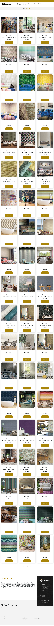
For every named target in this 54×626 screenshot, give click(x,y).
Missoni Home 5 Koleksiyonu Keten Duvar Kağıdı (27, 180)
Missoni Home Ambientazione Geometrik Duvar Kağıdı (45, 382)
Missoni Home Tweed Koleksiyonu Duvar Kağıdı (27, 324)
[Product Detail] (9, 17)
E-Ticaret (25, 625)
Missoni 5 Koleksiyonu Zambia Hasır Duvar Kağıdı (27, 123)
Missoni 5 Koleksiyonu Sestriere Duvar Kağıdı (45, 123)
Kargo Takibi (25, 619)
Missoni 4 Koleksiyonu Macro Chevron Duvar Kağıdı (9, 296)
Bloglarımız (37, 615)
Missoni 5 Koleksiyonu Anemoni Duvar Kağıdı (45, 94)
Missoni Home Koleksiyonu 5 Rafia (9, 180)
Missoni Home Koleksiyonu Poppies (27, 152)
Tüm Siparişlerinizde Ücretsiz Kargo (27, 0)
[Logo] (7, 4)
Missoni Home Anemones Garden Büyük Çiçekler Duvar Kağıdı (45, 497)
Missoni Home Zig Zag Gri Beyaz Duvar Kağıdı (27, 497)
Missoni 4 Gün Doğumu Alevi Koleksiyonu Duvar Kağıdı (45, 238)
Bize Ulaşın (48, 616)
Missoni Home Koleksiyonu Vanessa (45, 152)
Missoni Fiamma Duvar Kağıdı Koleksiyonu (9, 353)
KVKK (37, 620)
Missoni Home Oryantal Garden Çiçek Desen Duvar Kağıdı (27, 468)
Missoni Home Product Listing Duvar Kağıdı (27, 411)
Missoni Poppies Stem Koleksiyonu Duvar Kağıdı (45, 324)
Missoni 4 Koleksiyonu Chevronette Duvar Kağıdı (9, 324)
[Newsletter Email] (9, 612)
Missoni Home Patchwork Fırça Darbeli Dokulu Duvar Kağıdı (27, 382)
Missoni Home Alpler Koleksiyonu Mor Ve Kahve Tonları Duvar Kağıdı (9, 526)
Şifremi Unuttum (25, 615)
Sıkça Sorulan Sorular (37, 614)
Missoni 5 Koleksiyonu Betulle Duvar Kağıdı (9, 94)
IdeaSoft (21, 625)
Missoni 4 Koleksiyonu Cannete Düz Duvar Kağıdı (9, 267)
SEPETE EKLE (9, 41)
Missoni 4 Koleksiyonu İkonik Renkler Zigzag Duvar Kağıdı (27, 296)
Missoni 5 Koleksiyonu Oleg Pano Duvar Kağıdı (27, 65)
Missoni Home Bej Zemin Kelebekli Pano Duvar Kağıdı (27, 555)
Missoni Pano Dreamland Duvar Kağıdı (45, 440)
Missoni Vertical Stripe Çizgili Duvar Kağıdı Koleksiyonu (45, 267)
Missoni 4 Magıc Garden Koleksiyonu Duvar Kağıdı (9, 209)
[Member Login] (49, 4)
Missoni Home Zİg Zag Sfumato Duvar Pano (45, 411)
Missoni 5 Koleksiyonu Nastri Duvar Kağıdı (9, 123)
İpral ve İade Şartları (37, 619)
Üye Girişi (25, 614)
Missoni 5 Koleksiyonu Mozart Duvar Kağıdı (9, 152)
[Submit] (16, 612)
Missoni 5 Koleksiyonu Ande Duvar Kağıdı (9, 65)
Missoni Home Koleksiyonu (45, 180)
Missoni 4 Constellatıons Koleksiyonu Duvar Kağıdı (27, 209)
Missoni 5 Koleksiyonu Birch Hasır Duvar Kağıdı (45, 65)
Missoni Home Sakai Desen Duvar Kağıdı (9, 382)
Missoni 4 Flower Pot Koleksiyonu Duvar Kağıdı (9, 36)
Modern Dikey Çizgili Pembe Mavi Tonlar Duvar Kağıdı (9, 497)
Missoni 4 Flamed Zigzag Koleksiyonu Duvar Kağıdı (9, 238)
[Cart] (51, 4)
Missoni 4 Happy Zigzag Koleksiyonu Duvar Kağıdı (27, 36)
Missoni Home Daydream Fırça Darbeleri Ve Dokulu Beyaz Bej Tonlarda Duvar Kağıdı (45, 468)
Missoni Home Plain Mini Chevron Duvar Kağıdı (45, 296)
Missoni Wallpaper (28, 8)
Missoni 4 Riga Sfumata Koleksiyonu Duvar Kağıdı (45, 209)
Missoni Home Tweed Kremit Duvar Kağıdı (45, 353)
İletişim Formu (25, 616)
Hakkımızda (48, 614)
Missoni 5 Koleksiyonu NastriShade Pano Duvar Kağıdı (45, 36)
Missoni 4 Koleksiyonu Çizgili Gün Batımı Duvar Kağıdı (27, 267)
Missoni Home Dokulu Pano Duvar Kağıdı (27, 526)
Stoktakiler (3, 13)
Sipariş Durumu (48, 615)
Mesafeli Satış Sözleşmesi (37, 616)
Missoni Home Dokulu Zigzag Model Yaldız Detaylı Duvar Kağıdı (45, 526)
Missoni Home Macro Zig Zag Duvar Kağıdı (9, 411)
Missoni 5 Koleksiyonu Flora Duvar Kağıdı (27, 94)
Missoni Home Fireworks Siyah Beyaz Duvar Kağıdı (9, 468)
